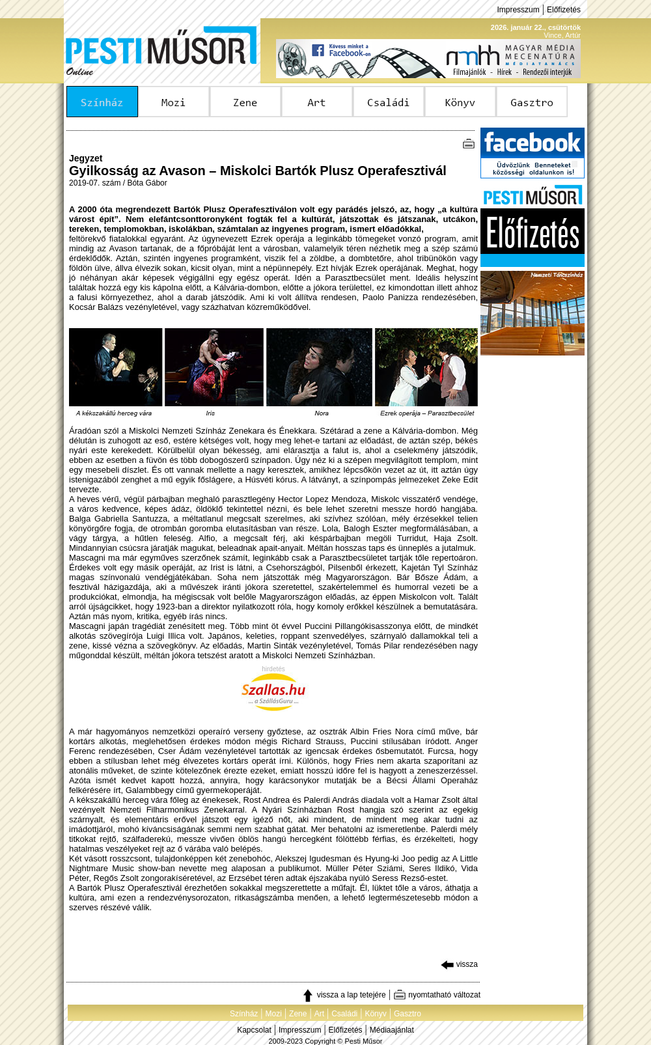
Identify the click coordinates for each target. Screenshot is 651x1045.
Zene (298, 1013)
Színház (244, 1013)
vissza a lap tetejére (343, 994)
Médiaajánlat (392, 1030)
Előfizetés (564, 9)
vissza (459, 964)
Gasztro (407, 1013)
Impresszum (518, 9)
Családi (344, 1013)
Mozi (274, 1013)
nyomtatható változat (436, 994)
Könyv (375, 1013)
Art (319, 1013)
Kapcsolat (254, 1030)
